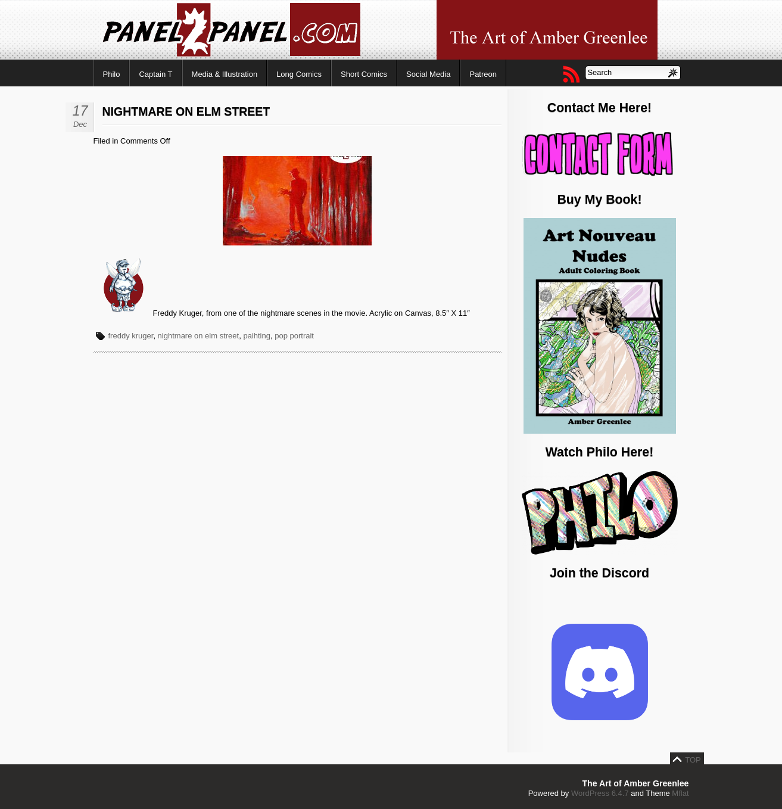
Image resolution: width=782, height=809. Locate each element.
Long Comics (299, 74)
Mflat (680, 793)
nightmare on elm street (198, 335)
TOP (693, 759)
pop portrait (294, 335)
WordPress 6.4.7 (600, 793)
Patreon (483, 74)
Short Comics (364, 74)
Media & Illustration (225, 74)
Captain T (155, 74)
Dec (80, 124)
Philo (111, 74)
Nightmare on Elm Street (186, 111)
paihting (256, 335)
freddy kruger (131, 335)
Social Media (428, 74)
